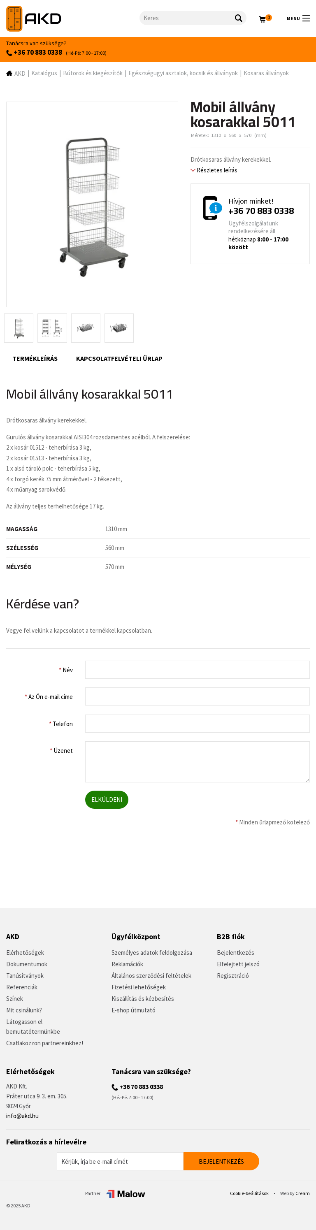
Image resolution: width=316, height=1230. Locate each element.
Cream (302, 1193)
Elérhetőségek (25, 952)
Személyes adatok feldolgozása (152, 952)
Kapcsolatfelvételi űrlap (119, 358)
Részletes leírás (214, 170)
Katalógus (44, 73)
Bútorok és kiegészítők (93, 73)
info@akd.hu (22, 1116)
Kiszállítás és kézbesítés (143, 999)
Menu (298, 18)
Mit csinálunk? (24, 1010)
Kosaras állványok (266, 73)
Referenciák (21, 987)
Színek (14, 999)
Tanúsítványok (25, 975)
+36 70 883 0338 (34, 52)
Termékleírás (35, 358)
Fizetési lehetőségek (139, 987)
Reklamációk (127, 964)
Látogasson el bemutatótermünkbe (33, 1026)
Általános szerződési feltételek (151, 975)
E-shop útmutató (134, 1010)
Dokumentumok (26, 964)
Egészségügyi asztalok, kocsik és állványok (183, 73)
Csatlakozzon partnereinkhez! (44, 1043)
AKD (20, 73)
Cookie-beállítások (250, 1193)
